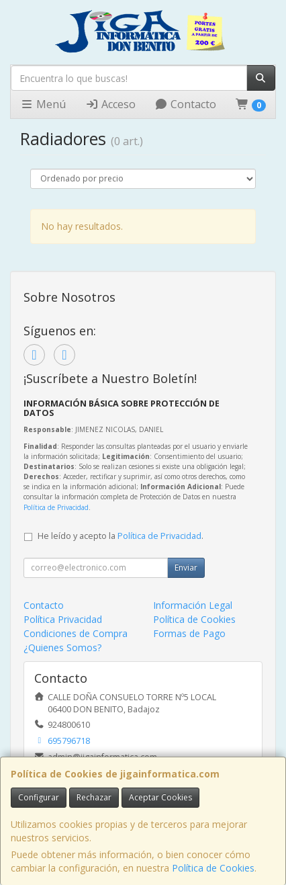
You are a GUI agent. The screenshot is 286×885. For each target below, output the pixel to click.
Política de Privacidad (56, 507)
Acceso (110, 104)
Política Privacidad (62, 619)
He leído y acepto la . (120, 536)
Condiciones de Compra (75, 633)
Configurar (38, 797)
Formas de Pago (189, 633)
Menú (43, 104)
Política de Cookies (213, 867)
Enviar (186, 567)
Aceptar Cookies (160, 797)
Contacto (185, 104)
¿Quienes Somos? (62, 647)
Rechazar (94, 797)
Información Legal (192, 605)
